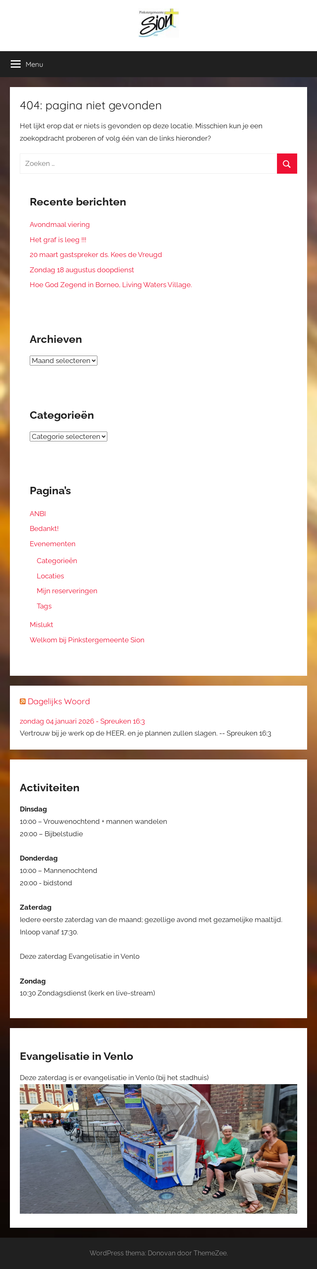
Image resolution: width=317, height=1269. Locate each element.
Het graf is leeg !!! (58, 240)
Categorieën (57, 561)
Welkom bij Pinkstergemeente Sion (87, 640)
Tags (44, 606)
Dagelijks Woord (59, 701)
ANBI (38, 513)
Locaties (50, 576)
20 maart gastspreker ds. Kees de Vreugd (96, 254)
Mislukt (41, 624)
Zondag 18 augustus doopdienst (82, 270)
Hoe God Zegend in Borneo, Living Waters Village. (111, 285)
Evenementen (53, 544)
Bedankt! (44, 528)
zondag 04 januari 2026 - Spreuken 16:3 (82, 721)
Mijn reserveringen (67, 591)
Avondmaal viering (60, 224)
